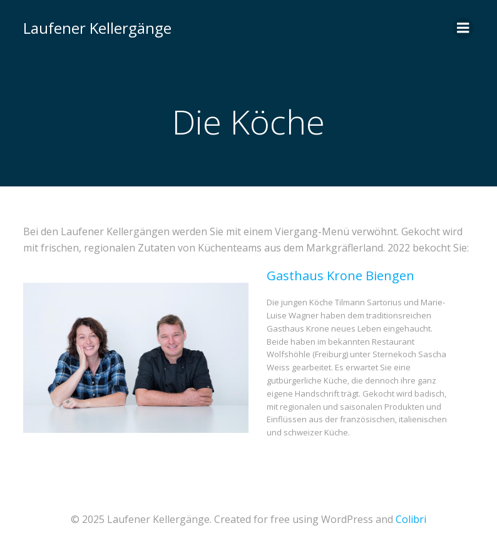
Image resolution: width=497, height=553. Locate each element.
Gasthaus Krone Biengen (340, 275)
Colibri (411, 519)
